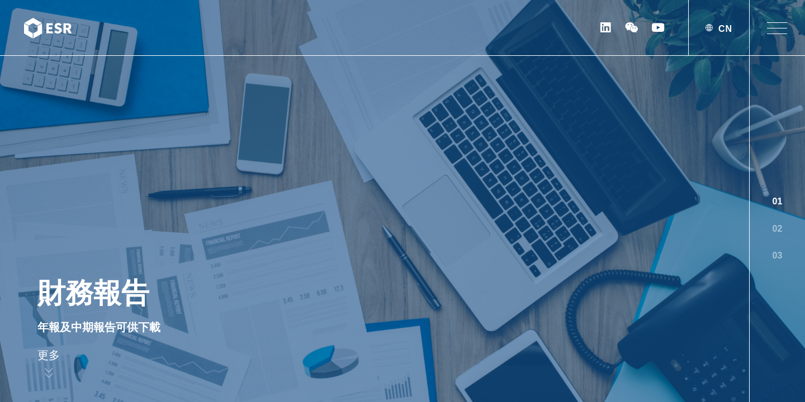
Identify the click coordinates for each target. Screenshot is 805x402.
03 (778, 255)
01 (778, 201)
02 (778, 228)
